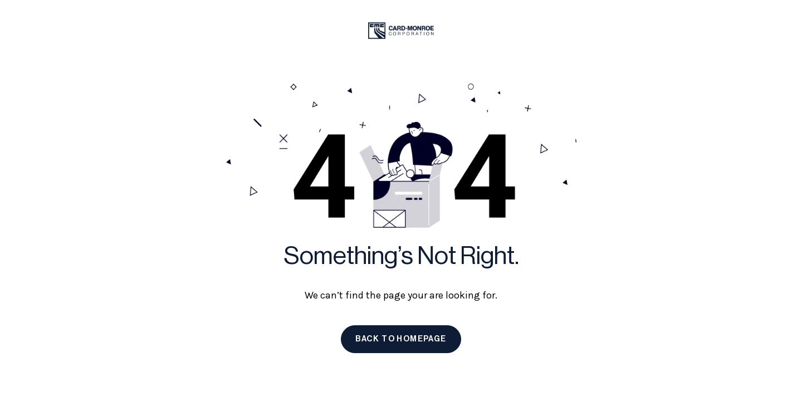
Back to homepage (400, 339)
